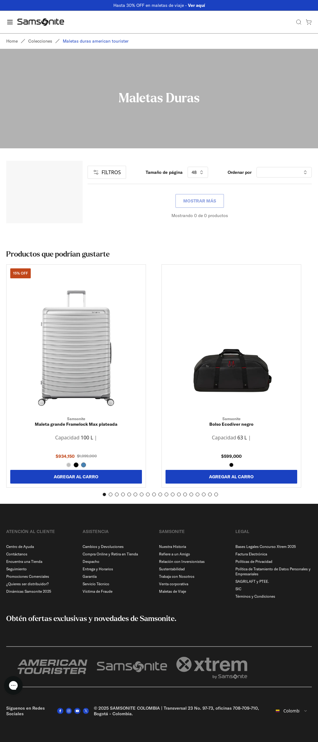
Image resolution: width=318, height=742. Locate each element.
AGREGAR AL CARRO (76, 477)
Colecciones (40, 41)
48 (198, 172)
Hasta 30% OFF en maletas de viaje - (159, 5)
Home (12, 41)
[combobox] (292, 711)
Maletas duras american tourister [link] (96, 41)
